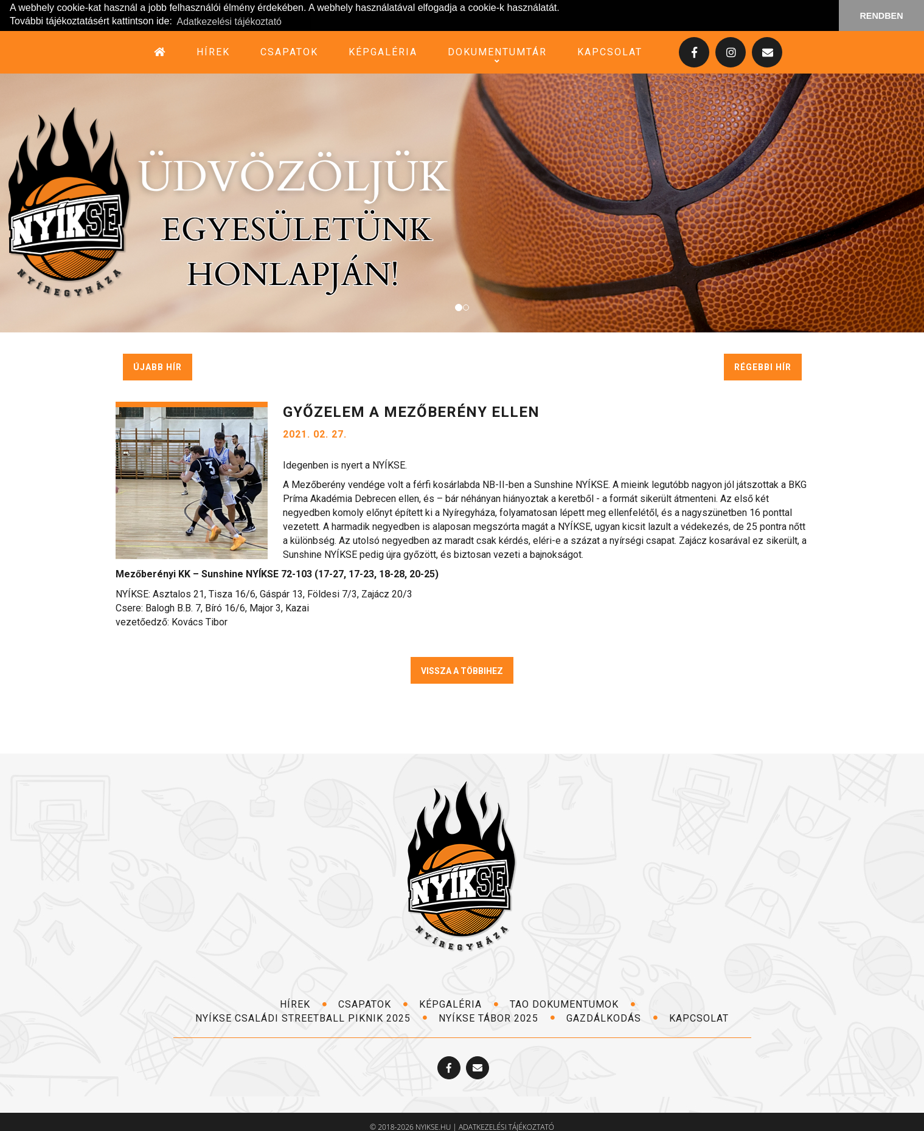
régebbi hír (762, 366)
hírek (213, 51)
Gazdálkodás (612, 1017)
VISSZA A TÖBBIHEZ (462, 670)
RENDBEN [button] (881, 16)
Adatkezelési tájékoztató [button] (229, 21)
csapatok (289, 51)
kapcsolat (609, 51)
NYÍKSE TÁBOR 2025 (497, 1017)
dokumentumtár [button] (497, 52)
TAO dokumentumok (573, 1003)
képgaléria (383, 51)
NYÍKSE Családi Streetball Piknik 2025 (311, 1017)
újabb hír (157, 366)
